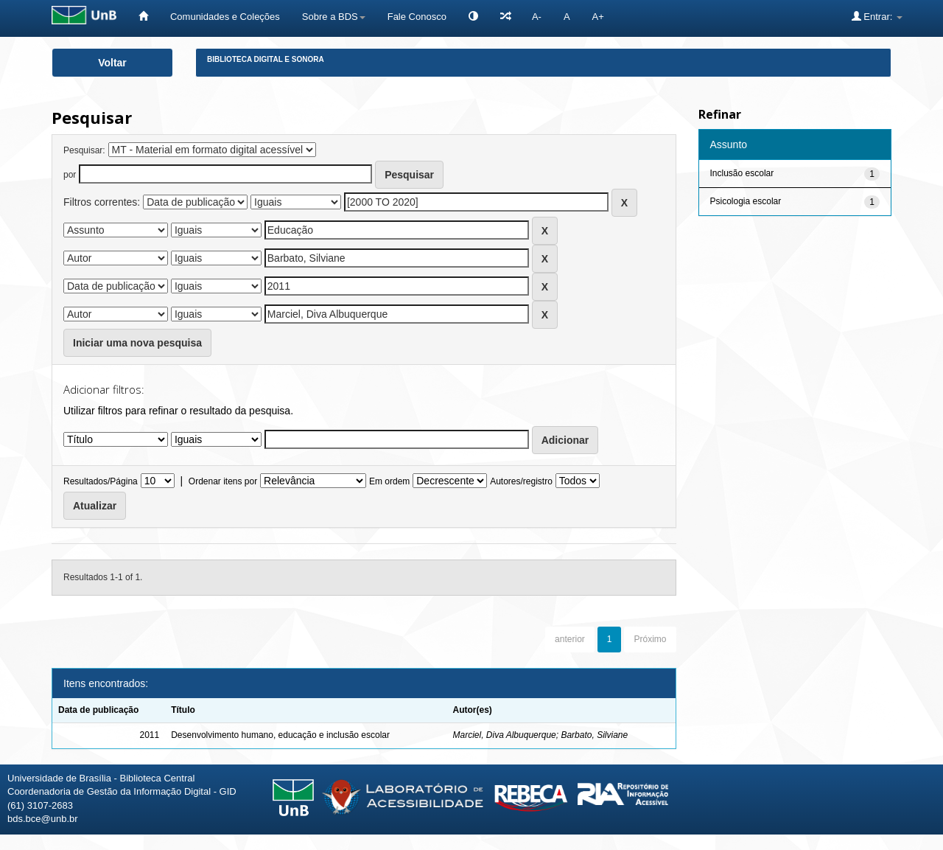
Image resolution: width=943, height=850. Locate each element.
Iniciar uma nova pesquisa (137, 343)
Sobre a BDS (333, 16)
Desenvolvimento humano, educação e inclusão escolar (280, 735)
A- (536, 16)
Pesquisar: (84, 150)
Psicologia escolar (746, 201)
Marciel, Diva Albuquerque (503, 735)
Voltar (112, 63)
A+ (598, 16)
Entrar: (877, 16)
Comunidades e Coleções (225, 16)
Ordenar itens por (223, 481)
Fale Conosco (417, 16)
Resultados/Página (100, 481)
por (69, 175)
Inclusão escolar (742, 173)
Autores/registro (521, 481)
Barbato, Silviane (594, 735)
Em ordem (389, 481)
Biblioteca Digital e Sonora (265, 59)
